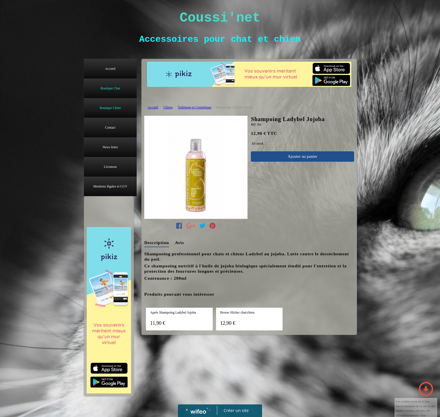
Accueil (110, 69)
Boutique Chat (110, 88)
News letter (110, 147)
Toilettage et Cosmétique (194, 107)
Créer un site (236, 410)
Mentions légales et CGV (110, 186)
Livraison (110, 167)
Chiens (168, 107)
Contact (110, 127)
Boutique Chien (110, 108)
